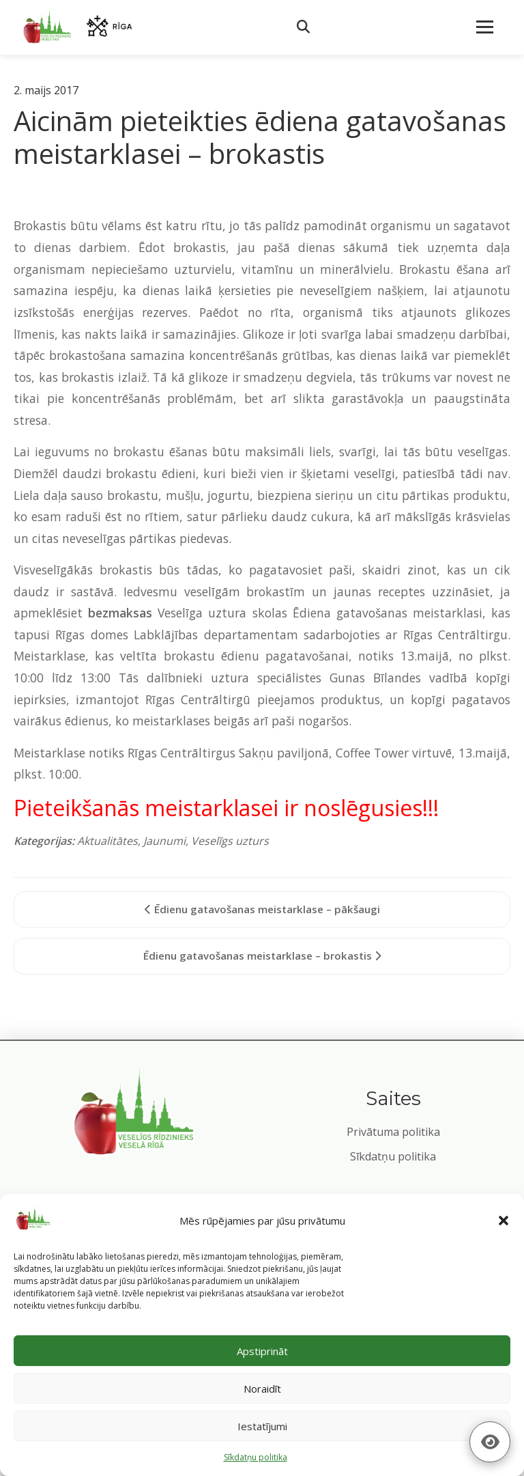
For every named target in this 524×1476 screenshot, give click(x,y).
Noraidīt (262, 1388)
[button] (503, 1220)
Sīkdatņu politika (393, 1156)
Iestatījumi (262, 1426)
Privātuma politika (393, 1131)
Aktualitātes (107, 840)
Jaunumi (164, 840)
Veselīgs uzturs (230, 840)
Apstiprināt (262, 1351)
